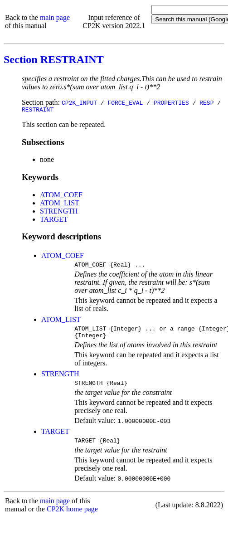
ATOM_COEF (61, 196)
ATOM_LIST (59, 204)
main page (55, 17)
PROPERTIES (171, 102)
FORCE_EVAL (125, 102)
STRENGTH (59, 212)
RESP (206, 102)
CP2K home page (72, 517)
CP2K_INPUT (79, 102)
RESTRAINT (37, 111)
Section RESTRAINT (54, 59)
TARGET (54, 220)
